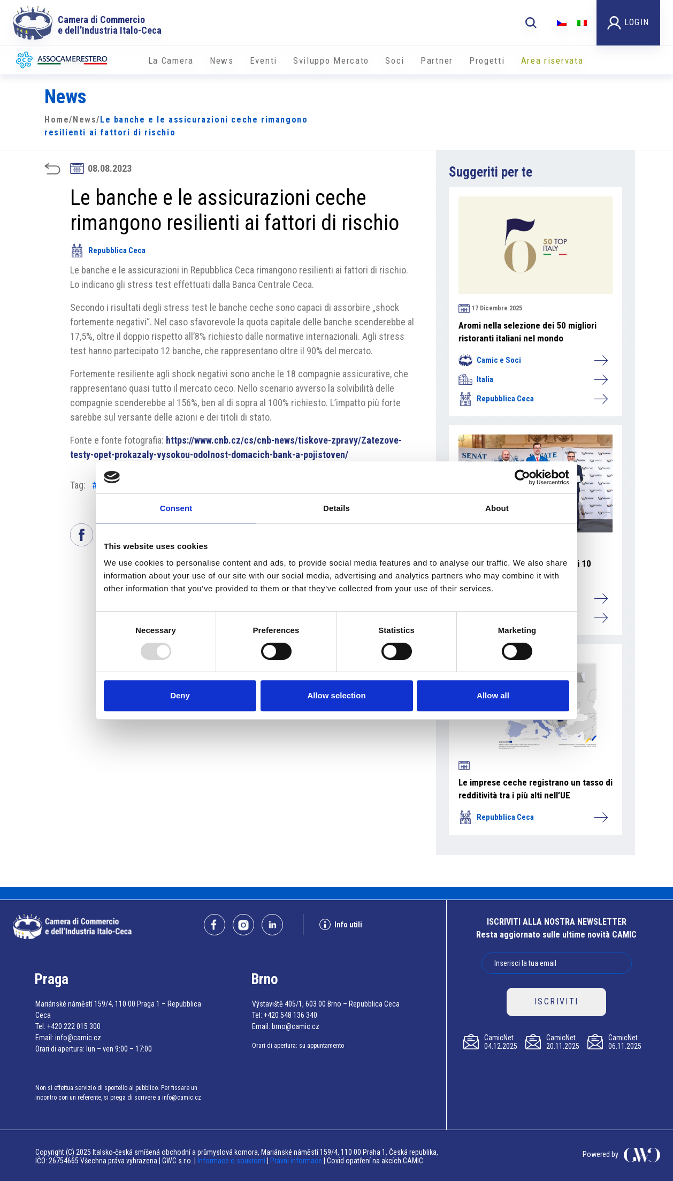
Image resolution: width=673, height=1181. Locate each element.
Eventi (263, 60)
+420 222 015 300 (74, 1026)
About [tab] (497, 508)
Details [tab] (336, 508)
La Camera (171, 60)
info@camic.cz (78, 1037)
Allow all (493, 695)
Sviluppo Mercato (331, 60)
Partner (436, 60)
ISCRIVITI (556, 1001)
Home (56, 120)
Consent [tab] (176, 508)
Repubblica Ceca (108, 250)
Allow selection (336, 695)
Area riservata (552, 60)
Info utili (340, 924)
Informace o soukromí (232, 1160)
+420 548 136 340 (290, 1015)
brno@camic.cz (295, 1026)
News (222, 60)
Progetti (487, 60)
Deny (180, 695)
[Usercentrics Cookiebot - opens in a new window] (522, 477)
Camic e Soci (532, 360)
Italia (532, 379)
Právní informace (296, 1160)
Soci (394, 60)
